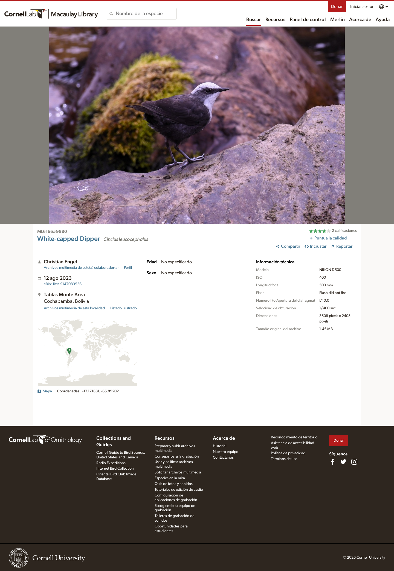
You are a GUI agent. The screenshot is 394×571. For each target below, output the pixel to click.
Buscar (253, 19)
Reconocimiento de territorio (294, 437)
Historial (219, 446)
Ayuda (383, 19)
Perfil (128, 268)
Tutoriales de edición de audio (179, 490)
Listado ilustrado (123, 308)
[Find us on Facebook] (332, 461)
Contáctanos (223, 457)
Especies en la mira (170, 478)
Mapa (44, 391)
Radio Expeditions (111, 463)
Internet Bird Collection (115, 468)
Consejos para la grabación (177, 456)
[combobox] (146, 13)
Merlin (337, 19)
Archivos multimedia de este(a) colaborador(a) (81, 268)
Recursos (275, 19)
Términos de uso (284, 459)
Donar (337, 6)
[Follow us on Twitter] (343, 461)
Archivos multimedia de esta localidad (74, 308)
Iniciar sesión (362, 6)
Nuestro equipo (225, 452)
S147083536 (63, 284)
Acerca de (360, 19)
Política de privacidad (288, 453)
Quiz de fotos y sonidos (174, 484)
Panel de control (308, 19)
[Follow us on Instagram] (354, 461)
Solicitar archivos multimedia (178, 472)
